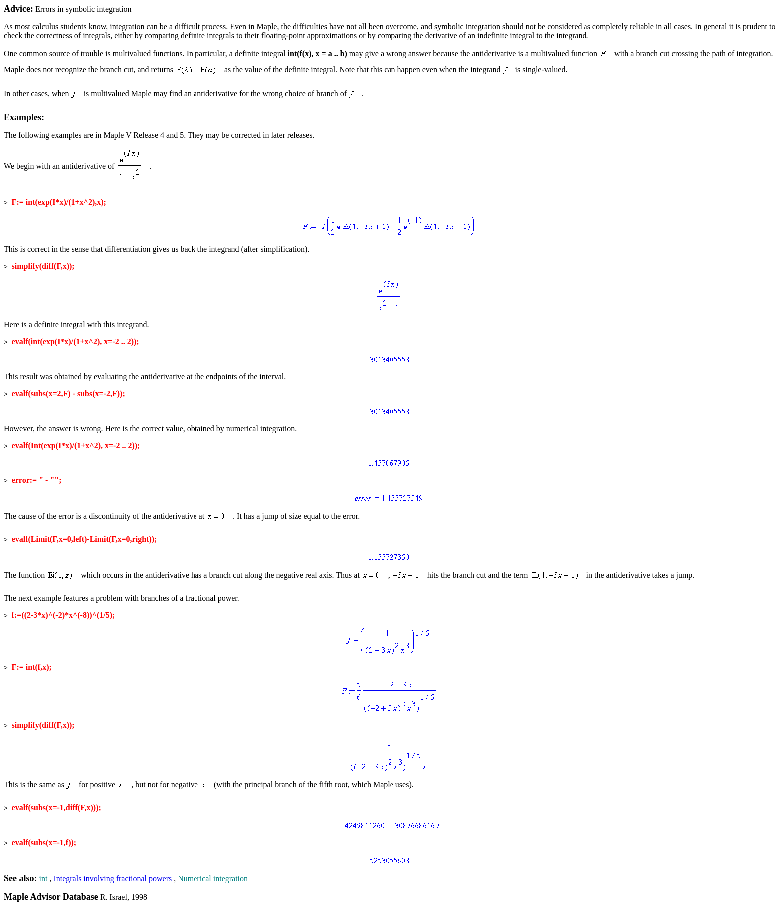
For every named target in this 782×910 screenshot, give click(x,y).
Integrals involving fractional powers (112, 878)
